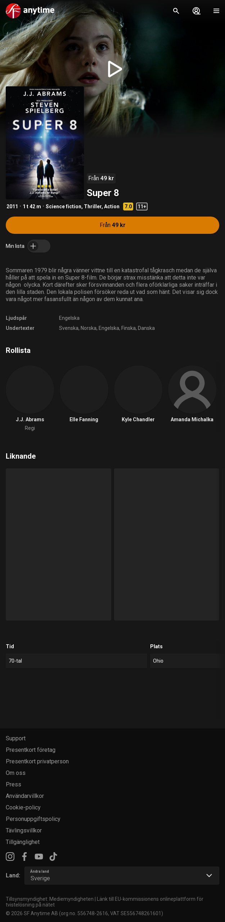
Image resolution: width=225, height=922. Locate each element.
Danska (146, 328)
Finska (128, 328)
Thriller (93, 206)
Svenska (68, 328)
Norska (88, 328)
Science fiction (63, 206)
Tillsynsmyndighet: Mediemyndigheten (50, 899)
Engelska (69, 318)
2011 (12, 206)
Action (112, 206)
